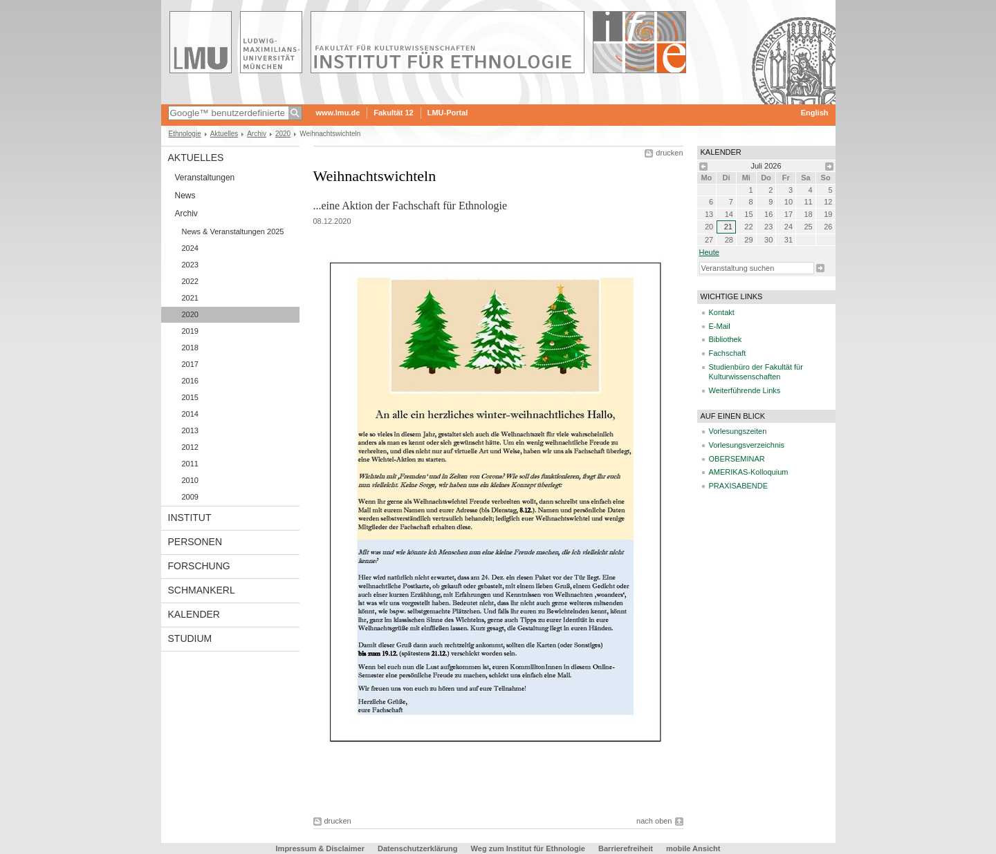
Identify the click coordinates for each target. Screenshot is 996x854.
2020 (282, 133)
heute (709, 252)
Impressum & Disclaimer (320, 848)
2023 (190, 264)
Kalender (194, 614)
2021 (190, 298)
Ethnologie (185, 133)
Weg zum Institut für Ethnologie (528, 848)
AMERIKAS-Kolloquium (748, 472)
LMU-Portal (447, 112)
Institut (190, 517)
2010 (190, 480)
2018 (190, 347)
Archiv (256, 133)
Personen (195, 541)
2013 (190, 430)
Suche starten (820, 268)
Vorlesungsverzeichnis (746, 445)
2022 (190, 281)
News (185, 195)
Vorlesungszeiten (738, 431)
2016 (190, 381)
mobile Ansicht (693, 848)
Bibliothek (725, 339)
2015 (190, 397)
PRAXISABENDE (738, 486)
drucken (669, 153)
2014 (190, 414)
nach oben (654, 821)
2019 (190, 331)
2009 (190, 497)
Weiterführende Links (745, 390)
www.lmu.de (338, 112)
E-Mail (719, 326)
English (815, 112)
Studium (190, 638)
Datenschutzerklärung (418, 848)
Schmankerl (201, 590)
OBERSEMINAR (737, 459)
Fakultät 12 (393, 112)
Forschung (199, 565)
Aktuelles (224, 133)
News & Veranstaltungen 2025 (233, 231)
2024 (190, 248)
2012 (190, 447)
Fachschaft (727, 353)
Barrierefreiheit (626, 848)
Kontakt (722, 312)
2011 (190, 463)
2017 (190, 364)
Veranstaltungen (205, 177)
